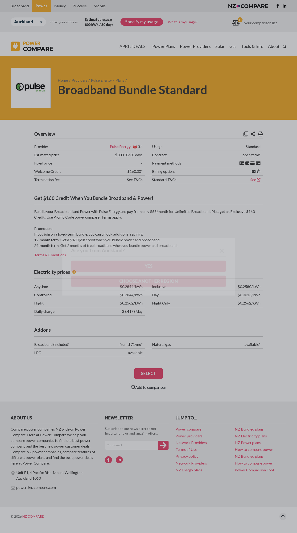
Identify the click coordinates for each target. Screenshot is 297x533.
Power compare (188, 429)
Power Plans (163, 46)
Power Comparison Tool (254, 470)
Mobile (100, 6)
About (274, 46)
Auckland (28, 22)
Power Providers (195, 46)
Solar (220, 46)
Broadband (19, 6)
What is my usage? (183, 22)
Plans (120, 80)
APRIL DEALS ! (134, 46)
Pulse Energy (101, 80)
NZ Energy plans (189, 470)
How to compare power (254, 449)
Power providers (189, 436)
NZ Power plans (248, 442)
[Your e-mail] (131, 445)
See (255, 179)
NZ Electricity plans (251, 436)
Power (41, 6)
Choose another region (60, 49)
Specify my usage (141, 21)
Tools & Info (252, 46)
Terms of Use (186, 449)
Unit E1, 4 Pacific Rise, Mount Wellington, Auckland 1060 (47, 475)
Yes (28, 48)
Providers (79, 80)
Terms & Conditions (50, 255)
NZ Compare (33, 516)
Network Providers (191, 442)
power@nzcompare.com (33, 487)
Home (63, 80)
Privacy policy (187, 456)
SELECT (148, 373)
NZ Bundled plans (249, 429)
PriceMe (80, 6)
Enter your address (64, 22)
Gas (232, 46)
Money (60, 6)
